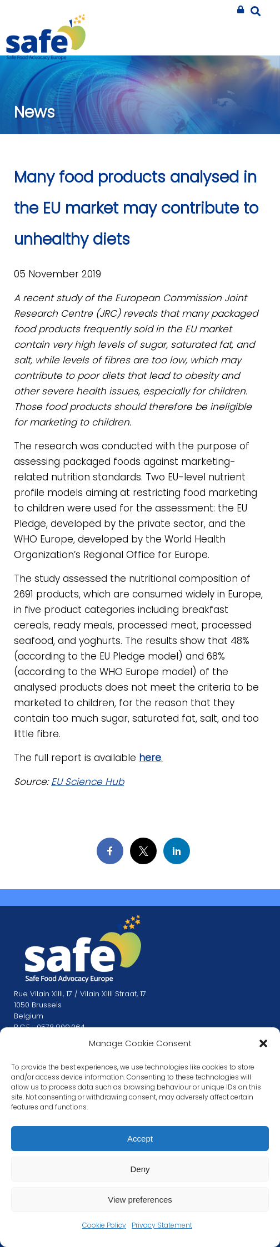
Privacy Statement (162, 1225)
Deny (139, 1169)
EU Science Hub (87, 781)
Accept (140, 1138)
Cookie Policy (104, 1225)
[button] (263, 1043)
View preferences (140, 1199)
